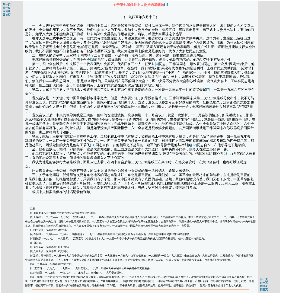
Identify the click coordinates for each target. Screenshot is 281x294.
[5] (202, 64)
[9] (164, 98)
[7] (208, 89)
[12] (194, 145)
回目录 (6, 11)
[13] (226, 153)
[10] (164, 115)
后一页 (6, 4)
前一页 (6, 7)
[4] (157, 64)
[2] (78, 55)
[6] (72, 81)
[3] (92, 59)
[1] (166, 5)
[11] (93, 145)
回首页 (6, 14)
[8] (31, 94)
